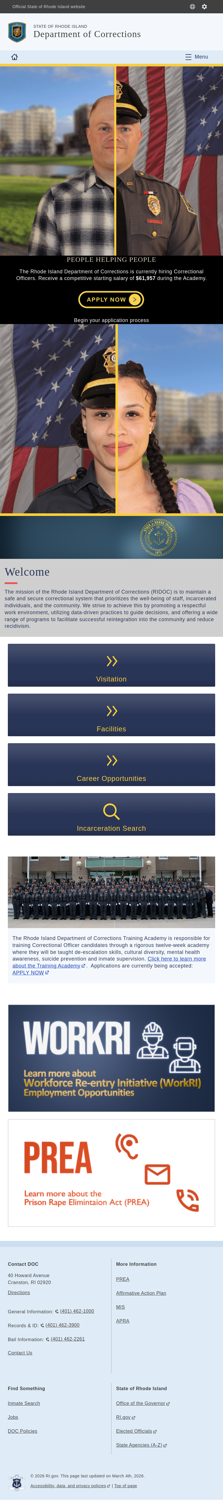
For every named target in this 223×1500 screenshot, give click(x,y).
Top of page (125, 1485)
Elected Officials (134, 1431)
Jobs (13, 1417)
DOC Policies (22, 1431)
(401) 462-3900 (63, 1325)
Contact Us (20, 1352)
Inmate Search (24, 1403)
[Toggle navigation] (197, 57)
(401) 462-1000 (77, 1311)
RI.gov (123, 1417)
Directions (19, 1292)
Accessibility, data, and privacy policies (68, 1485)
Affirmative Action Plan (141, 1293)
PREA (123, 1279)
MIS (120, 1307)
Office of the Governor (140, 1403)
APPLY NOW (28, 973)
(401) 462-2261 (68, 1339)
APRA (123, 1321)
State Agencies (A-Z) (139, 1445)
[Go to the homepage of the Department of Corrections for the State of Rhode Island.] (20, 31)
